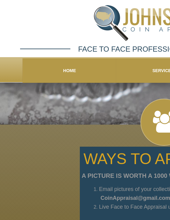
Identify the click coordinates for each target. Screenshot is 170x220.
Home (69, 70)
